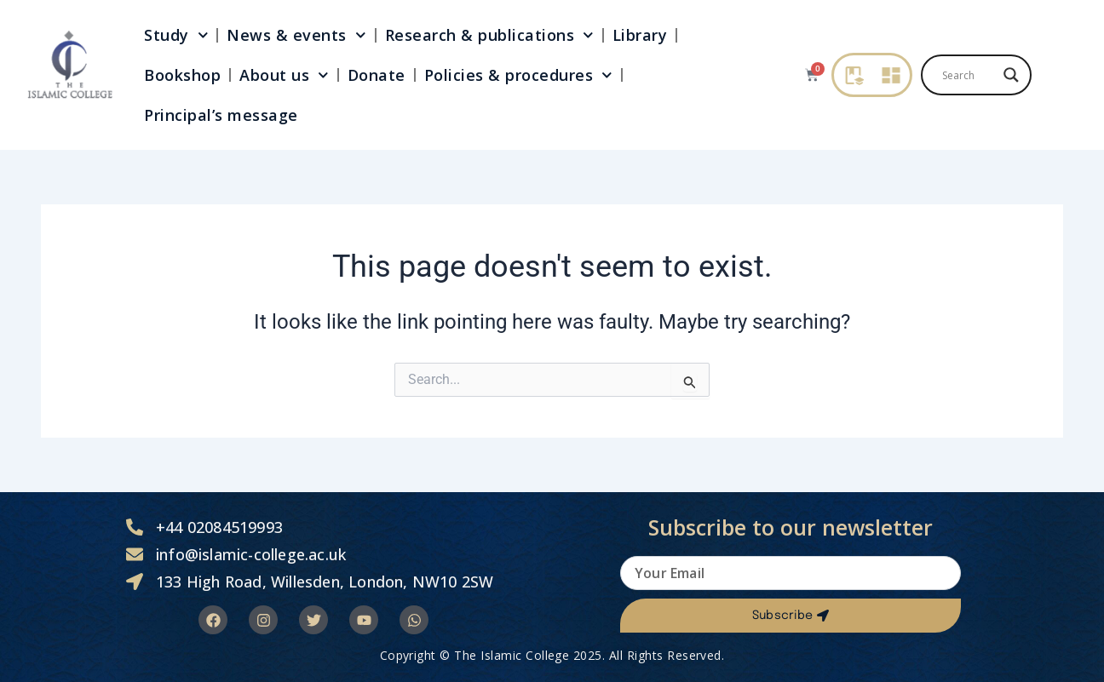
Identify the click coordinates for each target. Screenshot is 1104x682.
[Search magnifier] (1011, 75)
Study (176, 35)
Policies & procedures (518, 75)
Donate (376, 75)
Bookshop (182, 75)
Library (640, 35)
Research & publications (489, 35)
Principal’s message (221, 115)
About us (284, 75)
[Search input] (968, 75)
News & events (296, 35)
